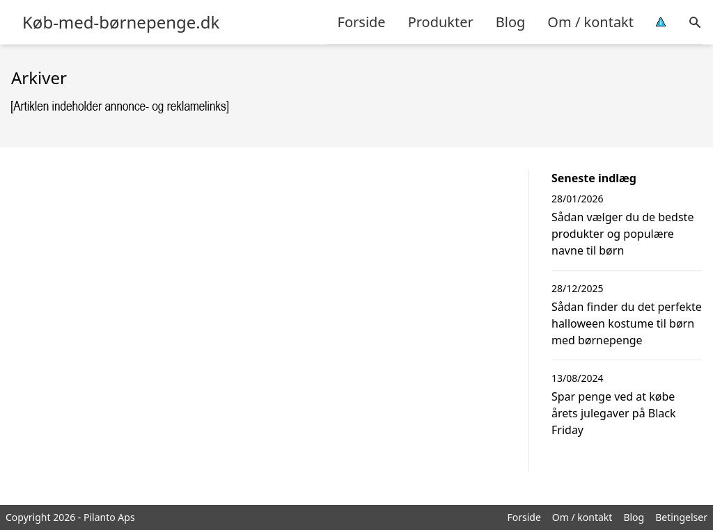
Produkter (440, 22)
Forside (362, 22)
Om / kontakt (590, 22)
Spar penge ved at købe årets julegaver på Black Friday (613, 413)
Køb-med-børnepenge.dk (120, 22)
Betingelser (681, 517)
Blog (511, 22)
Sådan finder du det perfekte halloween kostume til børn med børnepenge (626, 323)
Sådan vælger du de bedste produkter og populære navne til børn (622, 233)
